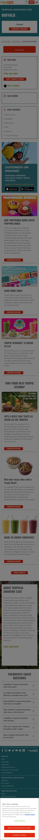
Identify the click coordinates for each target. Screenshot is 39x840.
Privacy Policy (30, 814)
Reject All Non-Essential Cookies (19, 828)
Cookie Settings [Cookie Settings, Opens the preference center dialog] (19, 820)
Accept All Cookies (19, 835)
